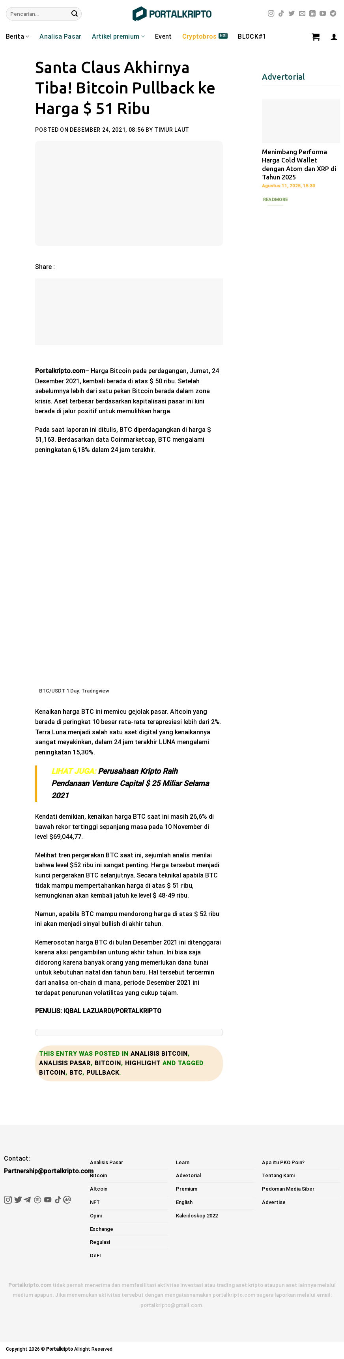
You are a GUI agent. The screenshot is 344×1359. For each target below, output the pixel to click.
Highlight (143, 1063)
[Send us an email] (302, 13)
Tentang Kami (278, 1175)
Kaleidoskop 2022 (197, 1216)
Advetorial (188, 1175)
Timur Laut (171, 130)
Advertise (274, 1202)
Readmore (275, 199)
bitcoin (52, 1072)
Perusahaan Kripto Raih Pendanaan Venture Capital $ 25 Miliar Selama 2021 (130, 783)
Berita (17, 37)
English (184, 1202)
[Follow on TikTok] (281, 13)
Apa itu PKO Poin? (283, 1162)
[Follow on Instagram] (271, 13)
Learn (182, 1162)
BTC (75, 1072)
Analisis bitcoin (159, 1053)
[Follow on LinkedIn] (312, 13)
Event (163, 36)
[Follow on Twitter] (291, 13)
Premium (186, 1189)
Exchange (101, 1229)
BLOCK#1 (252, 36)
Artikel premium (118, 37)
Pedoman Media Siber (288, 1189)
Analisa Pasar (60, 36)
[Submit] (74, 14)
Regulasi (100, 1242)
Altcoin (98, 1189)
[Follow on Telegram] (333, 13)
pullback (102, 1072)
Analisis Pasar (65, 1063)
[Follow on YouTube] (323, 13)
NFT (95, 1202)
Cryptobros (199, 36)
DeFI (95, 1255)
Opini (96, 1216)
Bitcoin (108, 1063)
